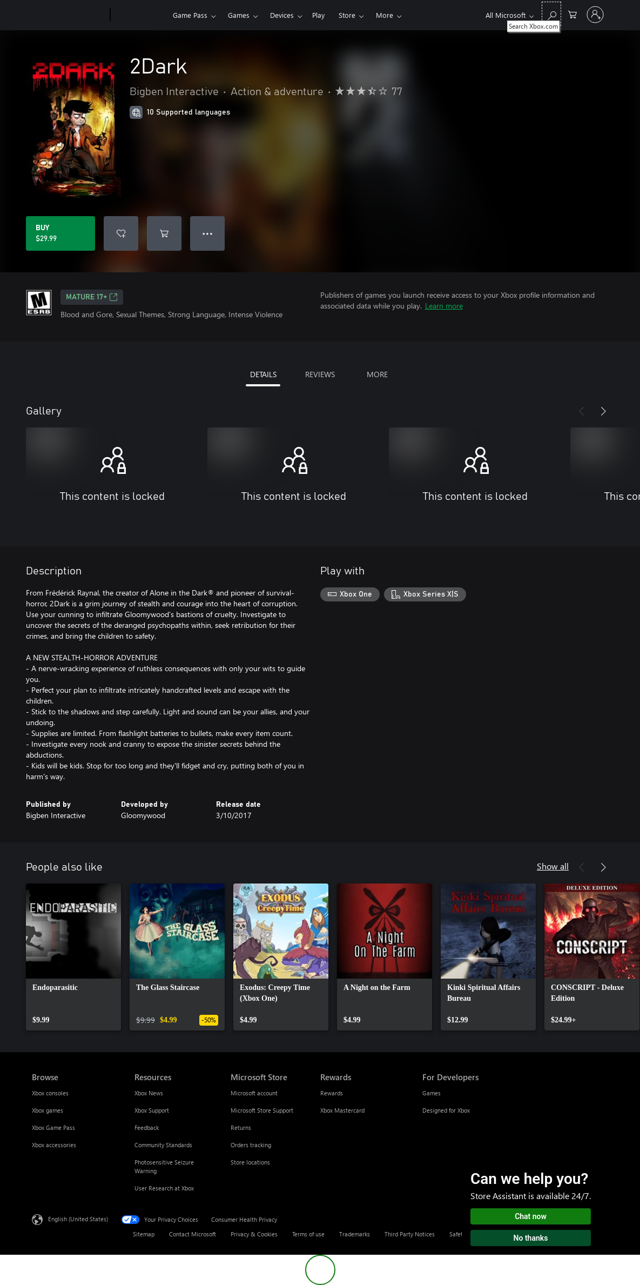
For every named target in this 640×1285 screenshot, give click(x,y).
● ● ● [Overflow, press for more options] (208, 233)
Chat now (531, 1216)
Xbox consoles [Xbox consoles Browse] (50, 1092)
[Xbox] (140, 15)
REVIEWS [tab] (320, 374)
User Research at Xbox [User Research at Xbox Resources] (164, 1188)
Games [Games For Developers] (431, 1092)
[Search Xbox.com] (551, 14)
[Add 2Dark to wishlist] (121, 233)
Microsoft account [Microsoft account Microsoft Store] (254, 1092)
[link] (73, 957)
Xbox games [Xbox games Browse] (47, 1110)
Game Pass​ (190, 14)
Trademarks (354, 1233)
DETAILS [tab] (263, 374)
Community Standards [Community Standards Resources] (163, 1144)
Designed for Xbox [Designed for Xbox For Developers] (446, 1110)
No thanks (531, 1238)
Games (239, 14)
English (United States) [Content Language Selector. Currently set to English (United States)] (78, 1218)
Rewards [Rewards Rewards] (331, 1092)
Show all (553, 866)
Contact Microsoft (192, 1233)
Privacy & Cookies (254, 1233)
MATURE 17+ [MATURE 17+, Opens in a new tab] (92, 297)
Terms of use (308, 1233)
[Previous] (581, 411)
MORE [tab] (377, 374)
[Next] (603, 411)
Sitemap (143, 1233)
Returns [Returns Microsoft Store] (241, 1127)
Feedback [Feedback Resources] (146, 1127)
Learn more (444, 305)
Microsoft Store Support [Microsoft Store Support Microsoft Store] (262, 1110)
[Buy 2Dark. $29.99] (60, 233)
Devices (282, 14)
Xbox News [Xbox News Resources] (148, 1092)
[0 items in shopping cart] (572, 13)
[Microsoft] (69, 15)
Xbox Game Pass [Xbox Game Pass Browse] (53, 1127)
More (384, 14)
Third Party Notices (410, 1233)
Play (318, 14)
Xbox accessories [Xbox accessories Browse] (54, 1144)
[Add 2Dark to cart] (164, 233)
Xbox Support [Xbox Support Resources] (151, 1110)
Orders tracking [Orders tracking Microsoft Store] (251, 1144)
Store (347, 14)
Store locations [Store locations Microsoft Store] (250, 1162)
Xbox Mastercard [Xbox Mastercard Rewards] (342, 1110)
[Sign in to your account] (595, 15)
